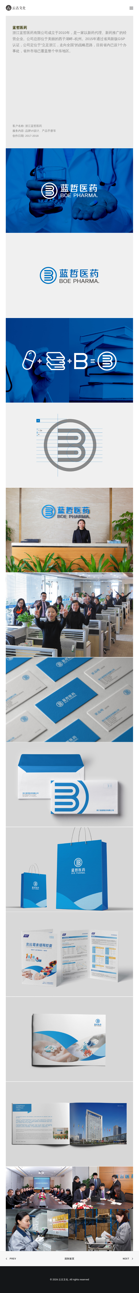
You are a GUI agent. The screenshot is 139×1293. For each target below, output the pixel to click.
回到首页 (70, 1258)
